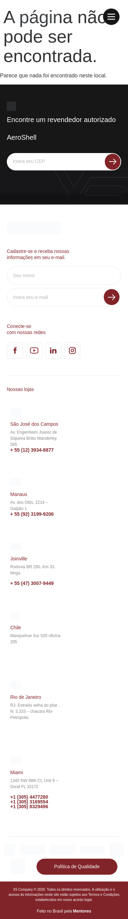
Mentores (82, 911)
